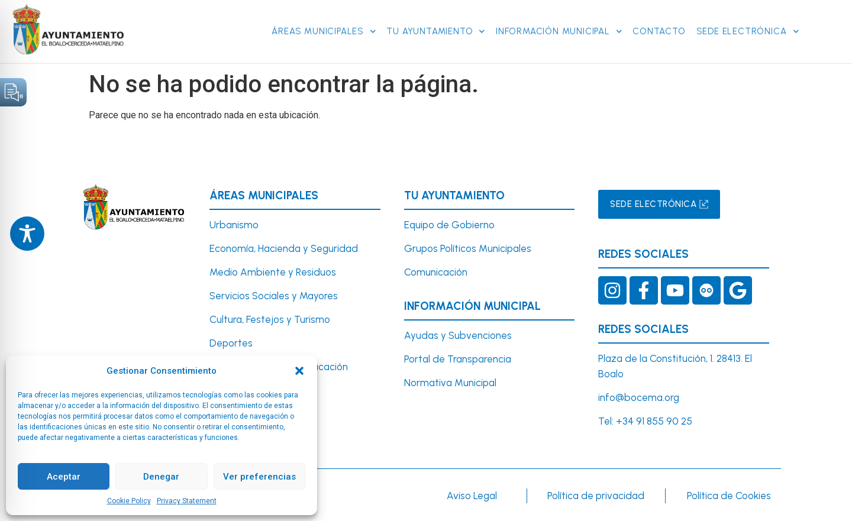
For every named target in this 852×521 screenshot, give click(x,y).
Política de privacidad (595, 495)
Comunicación (435, 272)
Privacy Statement (187, 501)
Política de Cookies (729, 495)
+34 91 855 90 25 (654, 421)
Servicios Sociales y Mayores (273, 296)
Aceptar (63, 476)
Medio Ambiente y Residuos (272, 272)
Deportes (231, 343)
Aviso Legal (472, 495)
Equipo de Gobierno (449, 225)
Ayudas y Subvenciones (458, 335)
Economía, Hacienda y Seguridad (283, 248)
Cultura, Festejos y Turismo (269, 319)
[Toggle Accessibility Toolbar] (27, 233)
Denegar (161, 476)
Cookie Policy (129, 501)
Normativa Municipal (450, 383)
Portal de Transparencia (457, 359)
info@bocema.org (638, 397)
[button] (299, 371)
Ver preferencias (259, 476)
